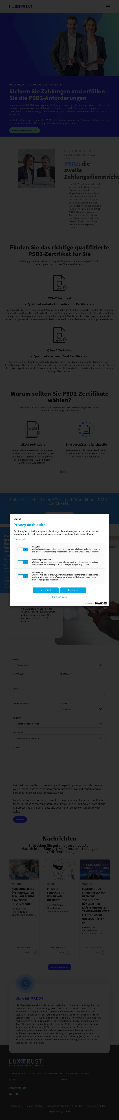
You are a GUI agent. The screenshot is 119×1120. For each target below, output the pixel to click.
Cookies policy (21, 539)
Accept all (46, 590)
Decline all (73, 590)
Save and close (59, 597)
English (18, 519)
